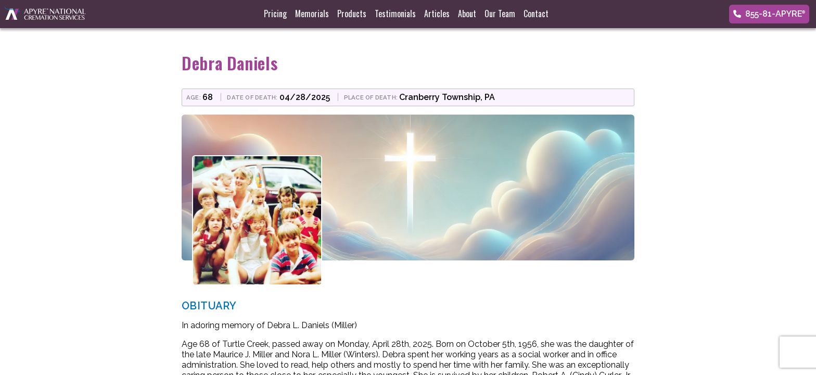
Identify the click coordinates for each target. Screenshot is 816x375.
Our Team (499, 13)
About (467, 13)
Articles (437, 13)
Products (351, 13)
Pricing (275, 13)
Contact (536, 13)
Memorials (312, 13)
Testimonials (395, 13)
